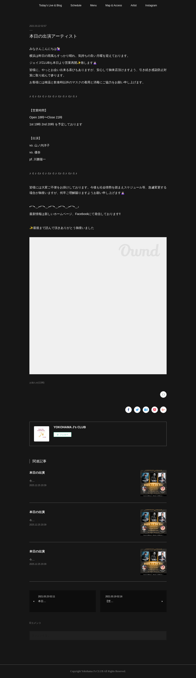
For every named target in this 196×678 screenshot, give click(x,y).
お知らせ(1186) (36, 382)
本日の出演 (37, 472)
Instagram (151, 5)
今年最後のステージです (43, 480)
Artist (134, 5)
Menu (93, 5)
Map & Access (113, 5)
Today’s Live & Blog (50, 5)
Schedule (76, 5)
